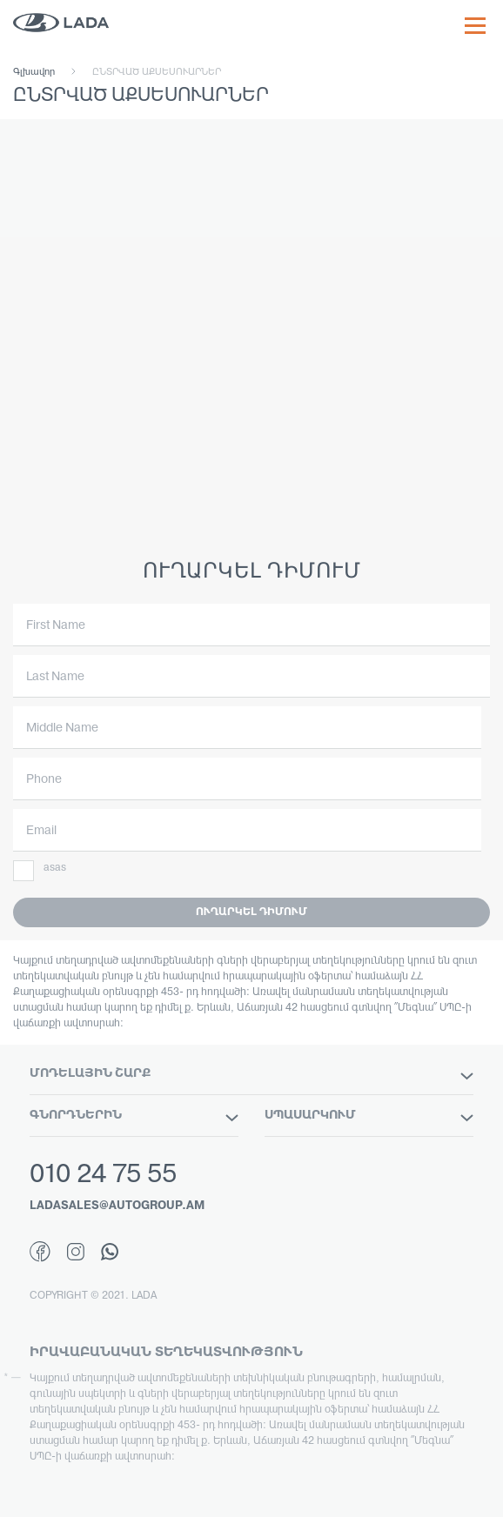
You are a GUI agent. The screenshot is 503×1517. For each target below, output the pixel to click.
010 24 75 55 (103, 1175)
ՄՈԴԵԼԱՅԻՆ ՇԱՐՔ (251, 1074)
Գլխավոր (34, 72)
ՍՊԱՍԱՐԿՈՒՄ (369, 1116)
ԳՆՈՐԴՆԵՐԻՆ (134, 1116)
